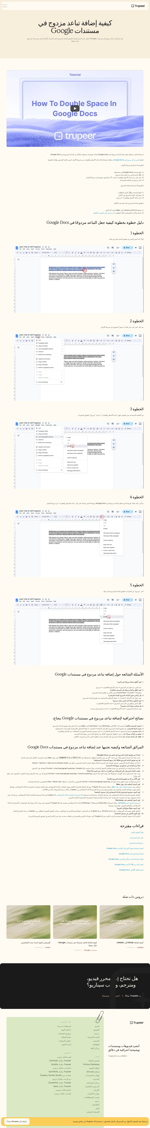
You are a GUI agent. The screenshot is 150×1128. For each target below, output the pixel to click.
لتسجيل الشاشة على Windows (129, 803)
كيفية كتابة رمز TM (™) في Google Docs (129, 864)
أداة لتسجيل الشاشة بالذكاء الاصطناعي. (69, 795)
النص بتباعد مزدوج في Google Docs (126, 160)
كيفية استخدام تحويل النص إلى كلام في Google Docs (125, 848)
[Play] (75, 108)
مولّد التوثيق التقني (137, 832)
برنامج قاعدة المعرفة (136, 843)
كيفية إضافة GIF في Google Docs (131, 870)
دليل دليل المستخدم (137, 838)
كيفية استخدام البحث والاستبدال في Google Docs (126, 859)
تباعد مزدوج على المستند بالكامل (104, 213)
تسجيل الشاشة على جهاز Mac (122, 787)
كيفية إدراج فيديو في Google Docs (131, 854)
